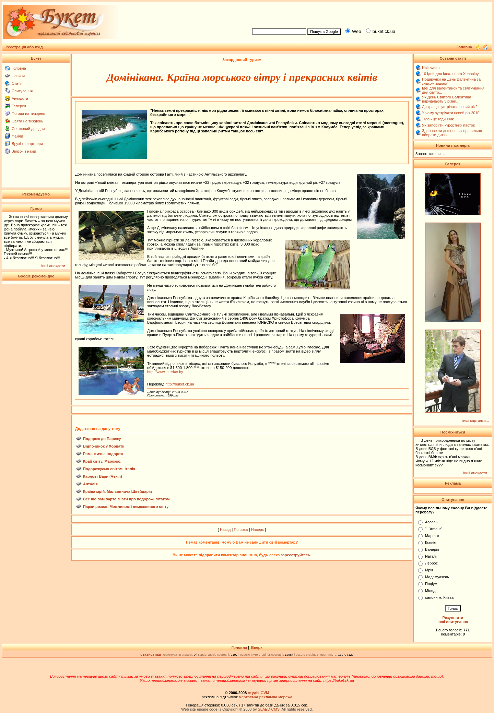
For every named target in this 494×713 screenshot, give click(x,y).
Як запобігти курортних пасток (448, 125)
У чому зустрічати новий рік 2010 (451, 113)
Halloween (430, 68)
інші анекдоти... (54, 266)
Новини (18, 76)
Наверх (257, 529)
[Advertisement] (369, 14)
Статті (17, 83)
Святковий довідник (29, 129)
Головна (19, 68)
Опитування (22, 91)
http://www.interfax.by (165, 372)
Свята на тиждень (27, 121)
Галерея (19, 106)
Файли (17, 136)
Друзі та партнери (27, 144)
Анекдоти (20, 98)
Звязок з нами (24, 151)
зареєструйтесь (295, 555)
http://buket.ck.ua (179, 384)
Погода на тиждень (28, 113)
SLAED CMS (269, 709)
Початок (241, 529)
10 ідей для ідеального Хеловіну (450, 74)
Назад (225, 529)
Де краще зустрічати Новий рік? (450, 107)
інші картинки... (475, 420)
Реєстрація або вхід (24, 47)
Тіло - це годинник (438, 119)
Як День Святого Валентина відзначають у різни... (446, 99)
